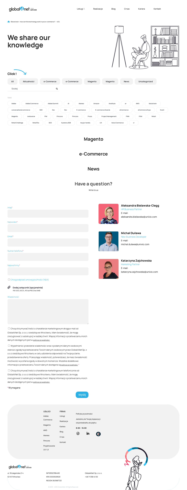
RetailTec (36, 123)
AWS (137, 103)
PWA (127, 116)
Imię (48, 212)
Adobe (14, 103)
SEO (50, 123)
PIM (45, 116)
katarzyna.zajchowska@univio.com (139, 271)
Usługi (80, 9)
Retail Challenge (17, 123)
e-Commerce (50, 81)
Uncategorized (145, 81)
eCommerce (124, 110)
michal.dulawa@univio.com (135, 244)
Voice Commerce (117, 123)
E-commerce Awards (102, 110)
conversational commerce (21, 110)
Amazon (96, 103)
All (12, 81)
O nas (126, 8)
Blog (113, 8)
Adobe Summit (53, 103)
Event (162, 110)
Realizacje (98, 8)
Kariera (141, 8)
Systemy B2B (66, 123)
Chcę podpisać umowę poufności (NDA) (28, 279)
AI (68, 103)
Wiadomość (48, 309)
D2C (41, 110)
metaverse (31, 116)
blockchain (153, 103)
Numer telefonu (48, 255)
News (126, 81)
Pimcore (60, 116)
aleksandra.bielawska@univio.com (139, 216)
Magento (92, 81)
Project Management (109, 116)
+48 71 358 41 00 (91, 477)
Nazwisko (48, 226)
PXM (140, 116)
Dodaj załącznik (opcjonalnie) (28, 287)
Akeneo (81, 103)
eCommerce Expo (144, 110)
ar (125, 103)
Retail (154, 116)
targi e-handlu (85, 123)
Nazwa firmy (48, 269)
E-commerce (81, 110)
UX (101, 123)
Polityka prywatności (84, 414)
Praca (90, 116)
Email (48, 241)
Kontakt (157, 8)
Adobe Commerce (32, 103)
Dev (53, 110)
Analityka (112, 103)
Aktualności (28, 81)
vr (133, 123)
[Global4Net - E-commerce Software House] (23, 9)
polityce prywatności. (41, 340)
